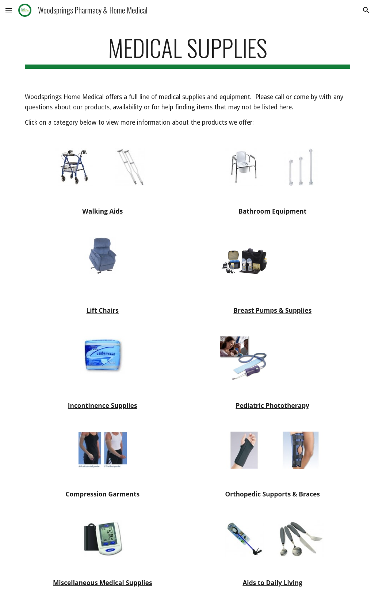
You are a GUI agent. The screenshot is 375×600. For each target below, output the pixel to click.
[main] (187, 51)
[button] (9, 10)
